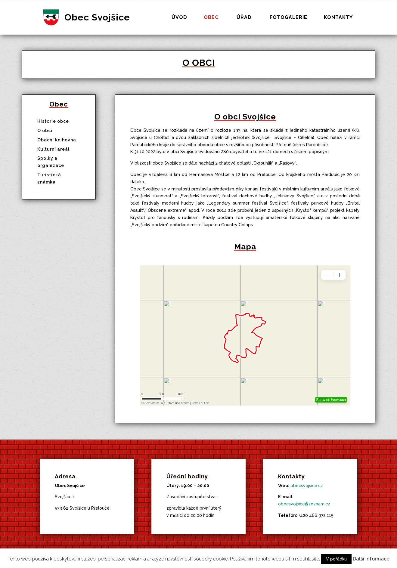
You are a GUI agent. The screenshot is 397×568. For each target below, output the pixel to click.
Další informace (371, 559)
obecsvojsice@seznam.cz (304, 504)
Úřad (244, 17)
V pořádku (336, 559)
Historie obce (53, 121)
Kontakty (338, 17)
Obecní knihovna (56, 139)
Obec (211, 17)
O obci (44, 130)
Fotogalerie (288, 17)
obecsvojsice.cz (306, 485)
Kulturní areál (53, 149)
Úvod (179, 17)
